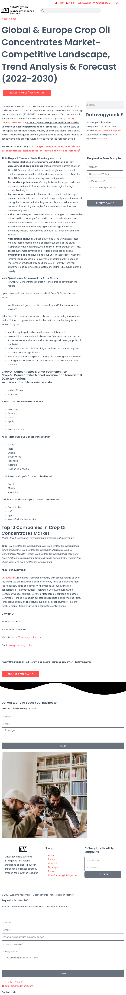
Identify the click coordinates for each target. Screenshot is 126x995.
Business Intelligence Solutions (22, 12)
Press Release (9, 18)
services (102, 138)
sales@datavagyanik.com (22, 645)
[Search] (123, 105)
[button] (122, 9)
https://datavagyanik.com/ (26, 637)
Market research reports (108, 130)
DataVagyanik (19, 7)
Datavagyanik (9, 577)
